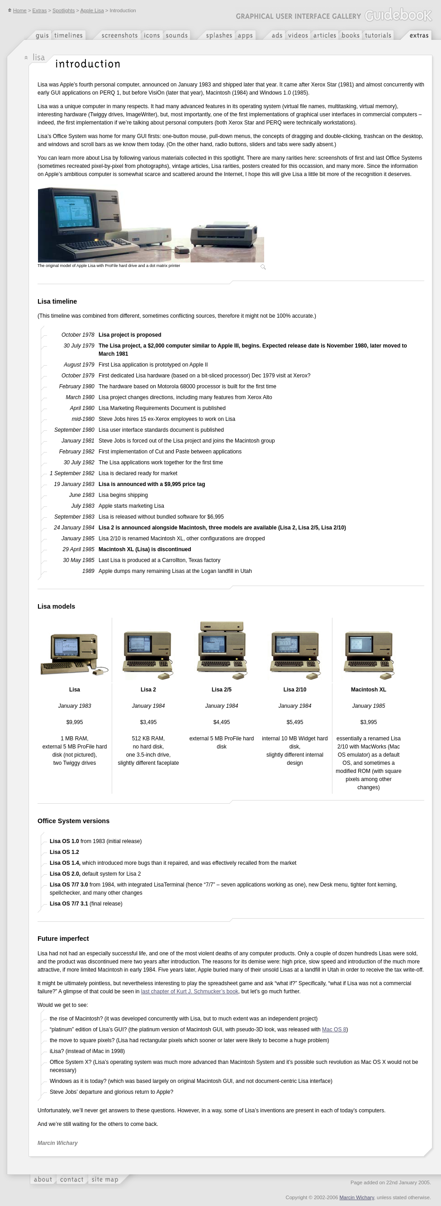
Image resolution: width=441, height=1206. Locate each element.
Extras (40, 10)
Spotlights (63, 10)
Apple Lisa (92, 10)
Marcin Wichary (357, 1197)
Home (17, 10)
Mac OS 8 (334, 1029)
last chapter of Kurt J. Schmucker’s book (189, 991)
